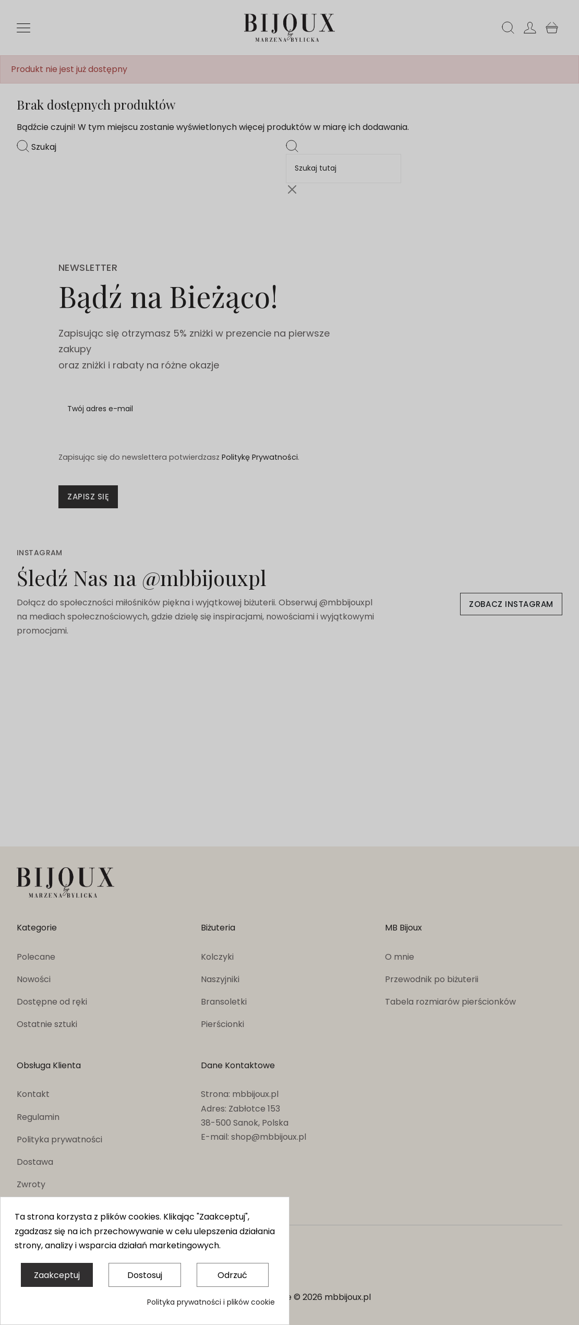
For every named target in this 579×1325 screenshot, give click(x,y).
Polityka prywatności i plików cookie (211, 1302)
